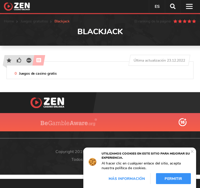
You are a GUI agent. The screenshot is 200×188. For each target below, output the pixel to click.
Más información (127, 178)
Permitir (173, 178)
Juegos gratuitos (34, 21)
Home (9, 21)
